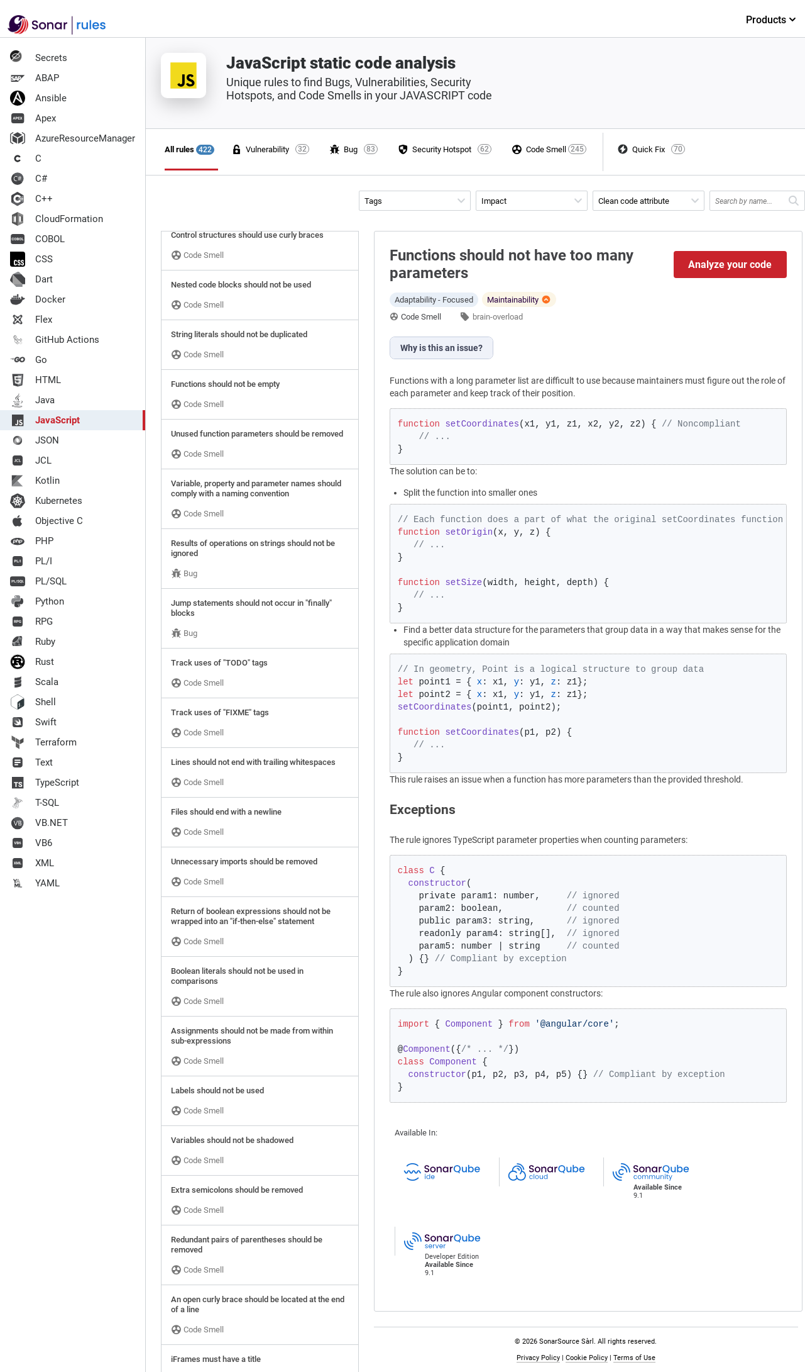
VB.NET (39, 822)
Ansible (38, 98)
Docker (37, 299)
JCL (31, 460)
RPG (31, 621)
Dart (31, 279)
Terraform (43, 742)
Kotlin (35, 480)
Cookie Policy (587, 1358)
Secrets (38, 57)
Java (32, 400)
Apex (33, 118)
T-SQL (34, 802)
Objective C (46, 520)
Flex (31, 319)
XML (32, 863)
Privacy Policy (538, 1358)
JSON (34, 440)
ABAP (34, 78)
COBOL (37, 239)
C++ (31, 198)
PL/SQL (38, 581)
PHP (31, 541)
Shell (33, 702)
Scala (34, 681)
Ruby (32, 641)
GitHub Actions (54, 339)
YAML (35, 883)
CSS (31, 259)
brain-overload (498, 316)
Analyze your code (730, 264)
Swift (33, 722)
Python (37, 601)
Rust (32, 661)
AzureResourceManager (72, 138)
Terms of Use (634, 1358)
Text (31, 762)
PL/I (31, 561)
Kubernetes (46, 500)
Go (28, 359)
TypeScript (44, 782)
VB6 (31, 843)
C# (28, 178)
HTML (35, 380)
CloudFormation (56, 218)
